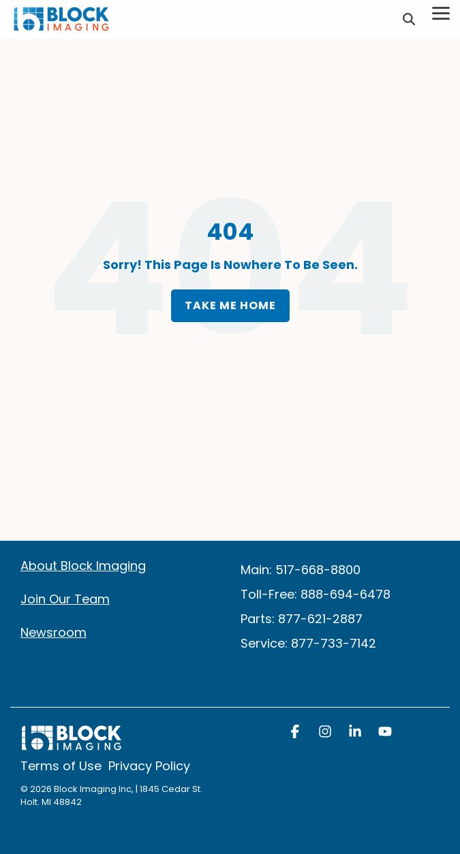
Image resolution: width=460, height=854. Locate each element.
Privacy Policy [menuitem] (149, 766)
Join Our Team (65, 598)
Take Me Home (230, 305)
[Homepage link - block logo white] (71, 745)
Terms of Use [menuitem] (61, 766)
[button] (296, 732)
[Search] (409, 19)
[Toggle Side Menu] (441, 12)
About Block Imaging (83, 565)
